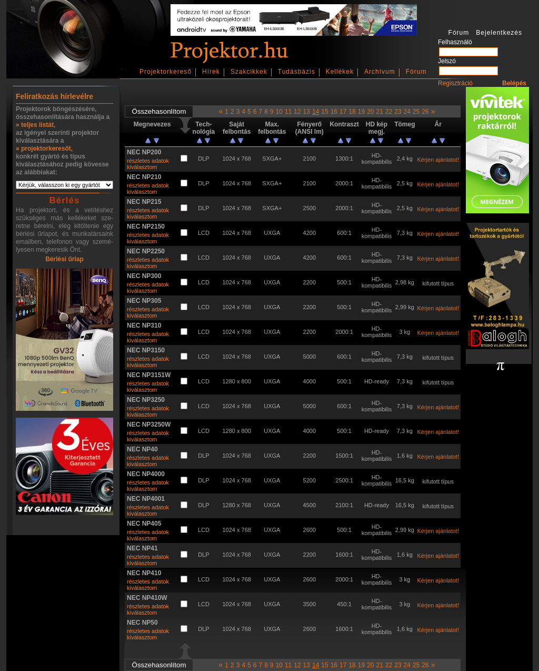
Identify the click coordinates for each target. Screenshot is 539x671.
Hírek (211, 71)
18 (351, 111)
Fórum (416, 71)
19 (361, 111)
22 (388, 111)
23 (397, 111)
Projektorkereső (165, 71)
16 (334, 111)
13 (306, 111)
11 (288, 111)
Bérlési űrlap (64, 259)
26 (425, 111)
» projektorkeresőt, (44, 148)
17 (343, 111)
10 (279, 111)
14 (315, 111)
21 (379, 111)
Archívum (379, 71)
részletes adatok (148, 160)
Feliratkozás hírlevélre (54, 96)
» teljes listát (35, 125)
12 (297, 111)
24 (407, 111)
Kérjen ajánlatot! (438, 159)
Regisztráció (455, 83)
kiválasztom (142, 167)
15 (324, 111)
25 (416, 111)
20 (370, 111)
